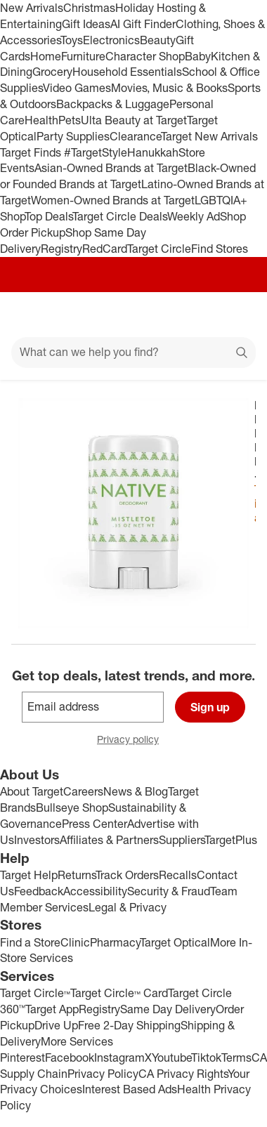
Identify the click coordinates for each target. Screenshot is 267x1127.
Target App (52, 1009)
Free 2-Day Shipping (129, 1025)
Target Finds (32, 152)
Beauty (158, 40)
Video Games (77, 88)
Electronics (111, 40)
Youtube (171, 1057)
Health (41, 120)
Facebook (69, 1057)
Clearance (135, 136)
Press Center (94, 824)
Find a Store (30, 942)
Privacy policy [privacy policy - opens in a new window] (133, 740)
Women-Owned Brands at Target (113, 200)
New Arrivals (31, 8)
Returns (77, 875)
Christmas (89, 8)
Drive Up (56, 1025)
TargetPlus (230, 840)
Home (45, 56)
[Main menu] (29, 314)
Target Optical (175, 942)
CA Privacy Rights (183, 1074)
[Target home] (133, 315)
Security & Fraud (168, 891)
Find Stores (219, 249)
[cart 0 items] (237, 314)
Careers (83, 791)
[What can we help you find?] (133, 352)
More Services (77, 1041)
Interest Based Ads (129, 1089)
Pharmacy (115, 942)
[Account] (200, 314)
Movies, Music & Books (169, 88)
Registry (61, 249)
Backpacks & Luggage (112, 104)
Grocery (52, 72)
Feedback (38, 891)
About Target (31, 791)
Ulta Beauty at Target (134, 120)
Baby (198, 56)
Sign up (210, 707)
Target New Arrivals (209, 136)
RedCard (104, 249)
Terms (236, 1057)
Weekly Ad (193, 216)
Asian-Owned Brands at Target (111, 168)
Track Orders (127, 875)
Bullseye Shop (72, 807)
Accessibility (95, 891)
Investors (37, 840)
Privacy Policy (102, 1074)
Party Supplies (73, 136)
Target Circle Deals (119, 216)
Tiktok (206, 1057)
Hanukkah (152, 152)
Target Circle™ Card (119, 993)
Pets (69, 120)
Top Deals (48, 216)
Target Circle (159, 249)
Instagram (119, 1057)
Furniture (83, 56)
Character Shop (145, 56)
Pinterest (22, 1057)
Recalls (178, 875)
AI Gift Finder (143, 24)
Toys (71, 40)
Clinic (75, 942)
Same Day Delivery (168, 1009)
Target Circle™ (35, 993)
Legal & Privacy (128, 907)
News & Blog (135, 791)
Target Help (29, 875)
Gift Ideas (86, 24)
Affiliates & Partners (109, 840)
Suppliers (181, 840)
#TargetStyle (95, 152)
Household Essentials (127, 72)
